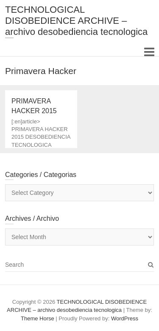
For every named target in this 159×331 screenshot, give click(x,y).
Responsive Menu (149, 51)
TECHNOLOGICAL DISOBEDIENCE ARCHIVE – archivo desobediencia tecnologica (76, 20)
